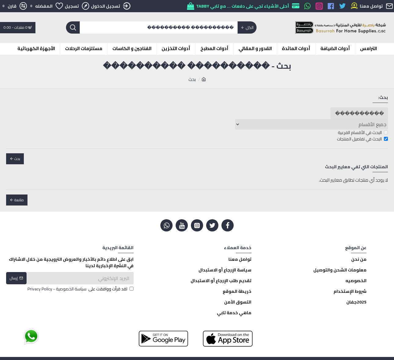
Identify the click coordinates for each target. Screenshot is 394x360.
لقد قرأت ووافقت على (80, 289)
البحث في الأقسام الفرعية (363, 132)
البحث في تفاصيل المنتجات (362, 139)
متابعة (19, 199)
